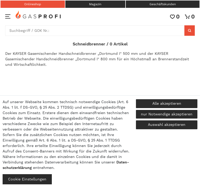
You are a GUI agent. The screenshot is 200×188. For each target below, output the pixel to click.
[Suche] (189, 30)
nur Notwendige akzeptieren (166, 114)
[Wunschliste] (175, 16)
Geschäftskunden (162, 4)
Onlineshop (32, 4)
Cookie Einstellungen (27, 179)
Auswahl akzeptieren (166, 124)
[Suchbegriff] (94, 31)
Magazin (95, 4)
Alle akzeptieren (166, 103)
